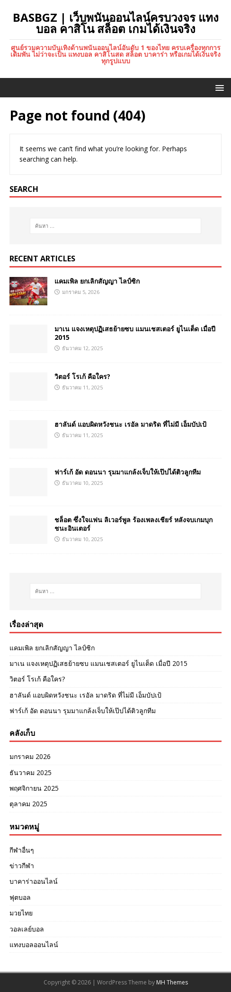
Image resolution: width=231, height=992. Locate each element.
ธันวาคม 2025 (30, 772)
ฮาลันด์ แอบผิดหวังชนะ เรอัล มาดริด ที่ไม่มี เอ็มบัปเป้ (130, 424)
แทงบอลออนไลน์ (33, 944)
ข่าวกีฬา (21, 865)
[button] (218, 87)
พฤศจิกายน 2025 (34, 788)
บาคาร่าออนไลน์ (33, 881)
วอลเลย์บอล (26, 928)
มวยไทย (21, 912)
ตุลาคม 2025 (28, 803)
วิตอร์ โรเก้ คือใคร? (82, 376)
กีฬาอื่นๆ (21, 849)
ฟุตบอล (20, 897)
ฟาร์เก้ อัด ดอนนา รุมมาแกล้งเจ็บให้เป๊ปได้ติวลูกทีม (127, 471)
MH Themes (172, 982)
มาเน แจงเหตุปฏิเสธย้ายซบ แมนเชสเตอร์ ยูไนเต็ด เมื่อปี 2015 (134, 333)
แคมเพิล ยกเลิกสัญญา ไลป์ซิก (97, 280)
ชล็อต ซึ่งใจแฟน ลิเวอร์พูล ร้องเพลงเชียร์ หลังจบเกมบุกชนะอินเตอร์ (133, 524)
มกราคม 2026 (30, 756)
